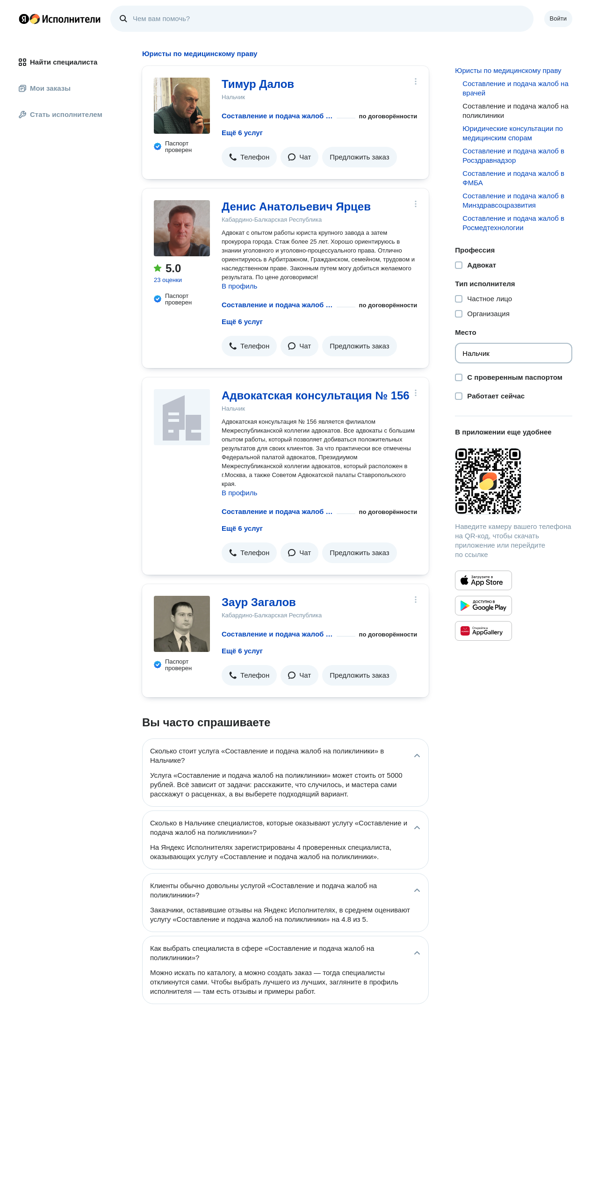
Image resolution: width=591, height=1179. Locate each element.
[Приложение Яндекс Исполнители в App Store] (483, 580)
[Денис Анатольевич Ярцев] (182, 228)
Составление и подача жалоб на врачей (515, 88)
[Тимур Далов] (182, 106)
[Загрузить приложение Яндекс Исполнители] (513, 481)
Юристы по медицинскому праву (508, 70)
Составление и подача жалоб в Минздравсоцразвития (513, 200)
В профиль (239, 286)
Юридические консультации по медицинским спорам (512, 133)
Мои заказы (45, 88)
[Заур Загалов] (182, 624)
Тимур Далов (258, 84)
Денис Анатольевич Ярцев (296, 206)
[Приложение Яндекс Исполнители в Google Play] (483, 605)
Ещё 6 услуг (242, 133)
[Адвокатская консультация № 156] (182, 417)
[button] (249, 157)
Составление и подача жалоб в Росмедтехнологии (513, 222)
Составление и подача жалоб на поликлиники (277, 116)
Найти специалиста (58, 62)
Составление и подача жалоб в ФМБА (513, 178)
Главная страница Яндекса (24, 19)
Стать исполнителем (60, 114)
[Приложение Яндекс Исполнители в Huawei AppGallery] (483, 631)
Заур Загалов (259, 602)
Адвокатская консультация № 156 (316, 395)
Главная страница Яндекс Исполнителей (60, 19)
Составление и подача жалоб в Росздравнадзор (513, 155)
